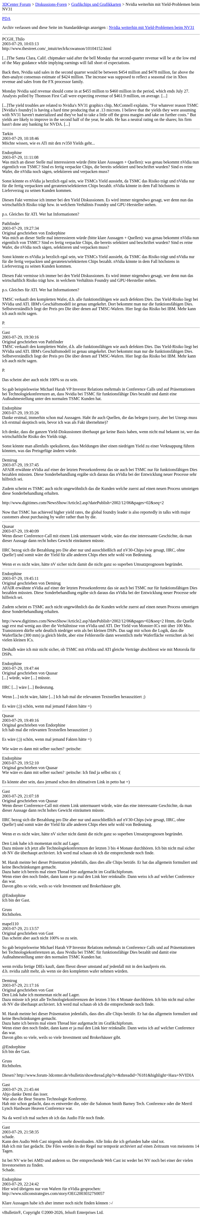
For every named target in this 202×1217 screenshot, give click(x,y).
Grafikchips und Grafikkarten (96, 4)
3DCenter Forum (16, 4)
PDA (6, 18)
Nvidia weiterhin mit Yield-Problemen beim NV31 (151, 27)
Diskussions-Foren (51, 4)
